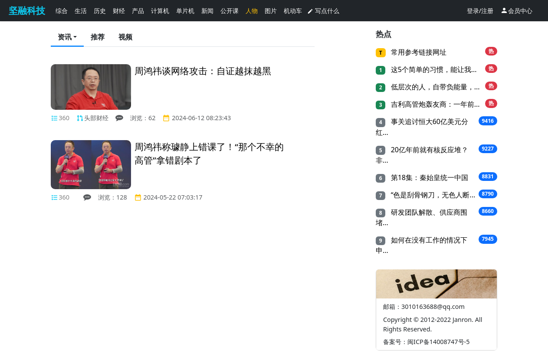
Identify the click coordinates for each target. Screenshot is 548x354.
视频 (125, 37)
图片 (271, 11)
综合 (62, 11)
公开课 (229, 11)
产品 (138, 11)
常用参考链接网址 (417, 52)
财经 (119, 11)
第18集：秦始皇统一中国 (428, 177)
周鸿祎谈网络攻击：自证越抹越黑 (203, 71)
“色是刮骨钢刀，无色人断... (432, 195)
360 (64, 118)
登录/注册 (480, 11)
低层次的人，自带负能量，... (434, 87)
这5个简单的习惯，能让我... (432, 69)
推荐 (98, 37)
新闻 (207, 11)
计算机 (160, 11)
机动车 (293, 11)
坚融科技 (27, 10)
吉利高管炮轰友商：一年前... (434, 104)
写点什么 (323, 11)
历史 (100, 11)
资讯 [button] (65, 37)
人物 (252, 11)
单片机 (185, 11)
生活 (81, 11)
